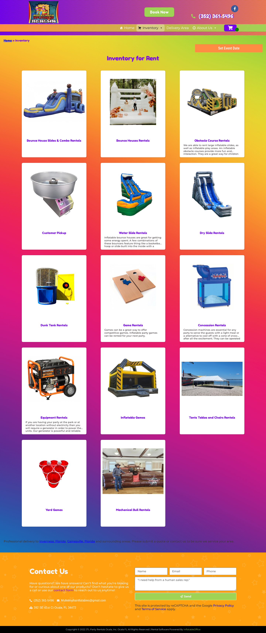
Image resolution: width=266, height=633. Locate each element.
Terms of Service (153, 609)
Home (129, 28)
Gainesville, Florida (81, 541)
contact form (64, 590)
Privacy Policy (223, 605)
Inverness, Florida (52, 541)
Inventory (153, 28)
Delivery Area (177, 28)
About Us (207, 28)
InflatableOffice (192, 629)
